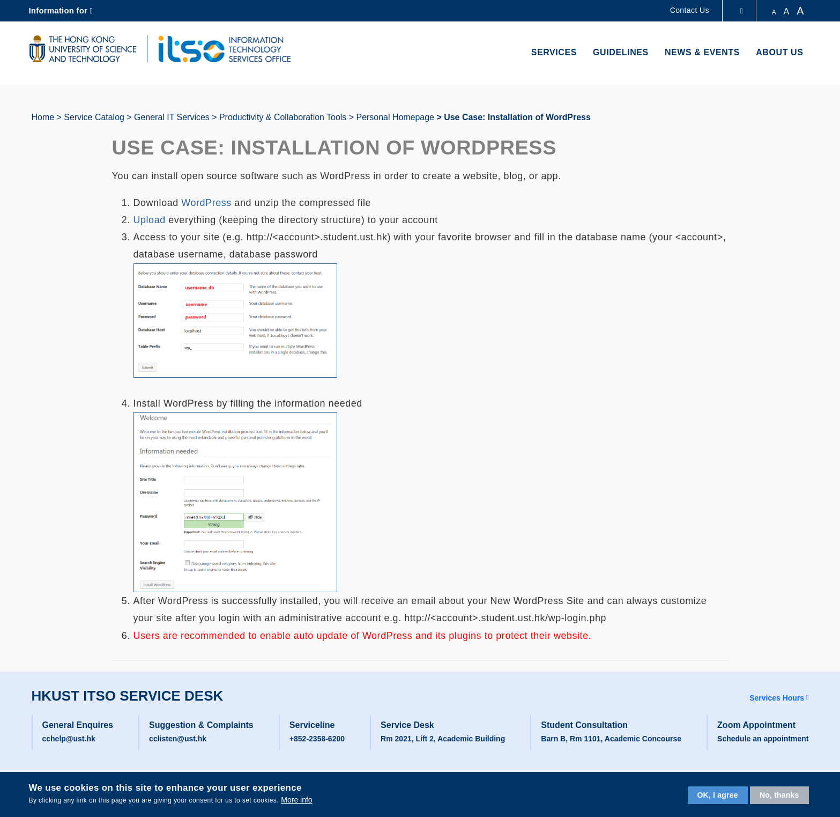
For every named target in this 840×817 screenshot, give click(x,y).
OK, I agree (717, 795)
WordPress (206, 202)
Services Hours (776, 698)
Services (554, 52)
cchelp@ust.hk (68, 738)
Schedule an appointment (762, 738)
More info (296, 800)
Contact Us (689, 10)
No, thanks (779, 795)
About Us (779, 52)
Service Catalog (94, 117)
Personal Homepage (395, 117)
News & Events (702, 52)
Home (43, 117)
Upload (149, 220)
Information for (58, 10)
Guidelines (621, 52)
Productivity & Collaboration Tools (282, 117)
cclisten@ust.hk (177, 738)
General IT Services (172, 117)
